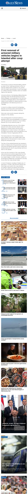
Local (14, 38)
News (2, 38)
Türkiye (8, 38)
